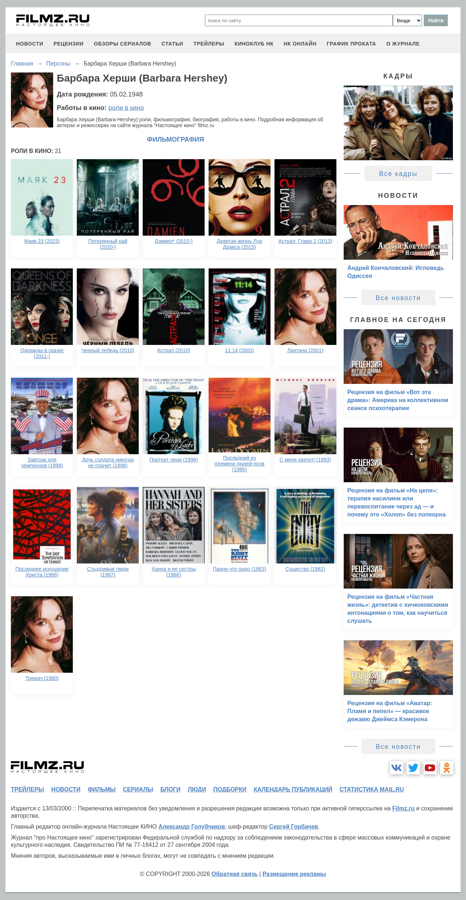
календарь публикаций (293, 789)
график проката (351, 44)
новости (29, 44)
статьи (172, 44)
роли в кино (126, 107)
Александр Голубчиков (191, 827)
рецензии (69, 44)
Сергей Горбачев (293, 827)
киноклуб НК (253, 44)
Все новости (398, 298)
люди (197, 789)
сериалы (138, 789)
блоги (170, 789)
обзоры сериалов (122, 44)
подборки (229, 789)
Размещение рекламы (294, 874)
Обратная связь (235, 874)
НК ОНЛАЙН (300, 44)
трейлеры (208, 44)
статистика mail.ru (372, 789)
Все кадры (398, 173)
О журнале (403, 44)
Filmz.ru (403, 808)
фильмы (101, 789)
